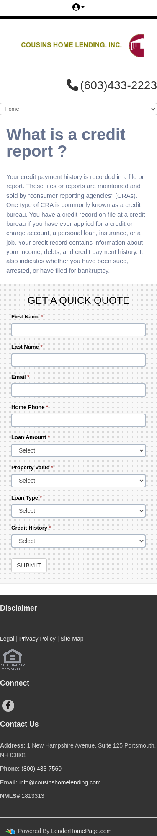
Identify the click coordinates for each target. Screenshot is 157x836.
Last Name (26, 347)
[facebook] (8, 706)
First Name (27, 316)
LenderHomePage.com (81, 831)
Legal (7, 638)
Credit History (31, 528)
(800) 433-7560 (41, 768)
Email (20, 377)
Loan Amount (30, 437)
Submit (29, 565)
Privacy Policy (37, 638)
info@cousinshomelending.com (60, 782)
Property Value (32, 467)
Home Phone (29, 407)
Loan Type (26, 497)
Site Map (71, 638)
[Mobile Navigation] (78, 109)
